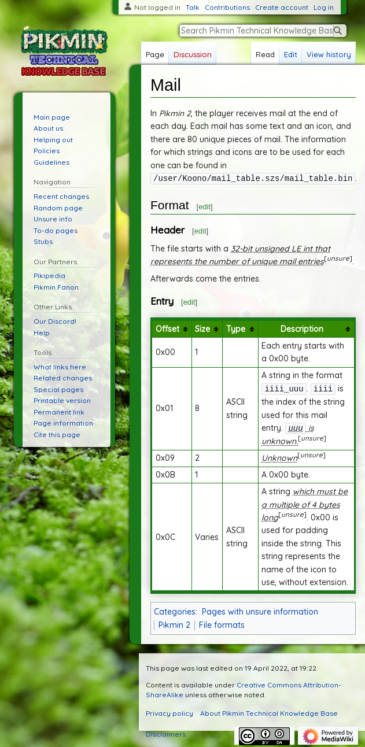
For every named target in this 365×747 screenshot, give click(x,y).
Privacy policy (169, 711)
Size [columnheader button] (202, 328)
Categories (175, 610)
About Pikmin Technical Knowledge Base (269, 711)
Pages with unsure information (260, 610)
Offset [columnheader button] (167, 328)
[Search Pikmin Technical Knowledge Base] (256, 30)
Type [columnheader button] (235, 328)
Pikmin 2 (174, 623)
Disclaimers (166, 732)
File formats (222, 623)
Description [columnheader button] (302, 328)
